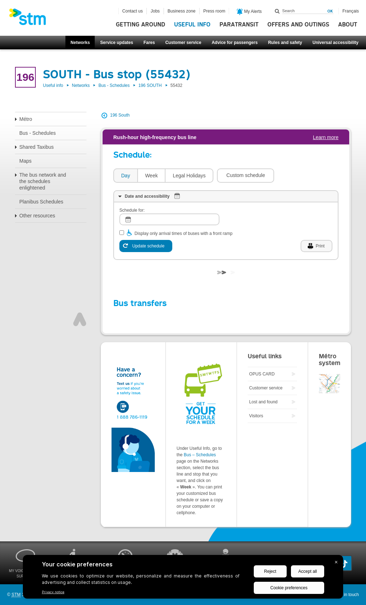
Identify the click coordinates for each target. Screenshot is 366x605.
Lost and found (263, 401)
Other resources (37, 215)
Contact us (132, 11)
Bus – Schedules (200, 454)
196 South (120, 115)
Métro (25, 119)
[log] (169, 219)
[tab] (125, 175)
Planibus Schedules (41, 202)
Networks (80, 42)
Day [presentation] (125, 175)
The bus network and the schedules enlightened (42, 181)
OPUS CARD (261, 374)
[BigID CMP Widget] (183, 578)
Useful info (192, 24)
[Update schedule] (145, 246)
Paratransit (238, 24)
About (347, 24)
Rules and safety (285, 42)
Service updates (116, 42)
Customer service (183, 42)
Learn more (325, 137)
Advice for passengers (235, 42)
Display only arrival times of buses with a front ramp (183, 233)
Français (350, 11)
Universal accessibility (335, 42)
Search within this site (277, 11)
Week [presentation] (151, 175)
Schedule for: (132, 210)
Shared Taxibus (36, 147)
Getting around (140, 24)
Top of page (79, 319)
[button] (245, 175)
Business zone (182, 11)
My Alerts (249, 12)
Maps (25, 161)
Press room (214, 11)
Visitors (256, 415)
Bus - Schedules (113, 85)
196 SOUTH (150, 85)
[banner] (31, 19)
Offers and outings (298, 24)
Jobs (154, 11)
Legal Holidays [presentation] (189, 175)
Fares (149, 42)
